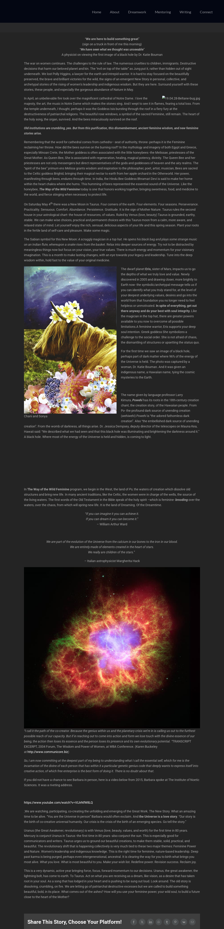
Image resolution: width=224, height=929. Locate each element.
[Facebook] (134, 922)
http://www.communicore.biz (47, 752)
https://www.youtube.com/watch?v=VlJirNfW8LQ (58, 802)
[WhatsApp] (159, 922)
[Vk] (184, 922)
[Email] (192, 922)
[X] (142, 922)
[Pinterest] (175, 922)
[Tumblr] (167, 922)
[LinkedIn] (150, 922)
